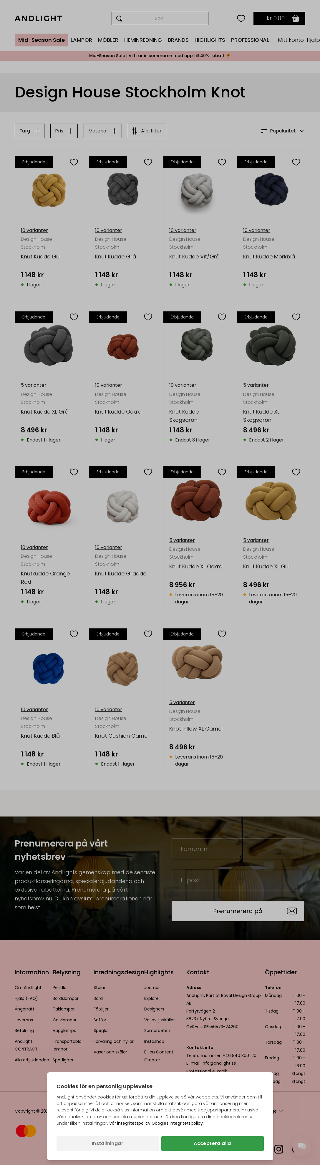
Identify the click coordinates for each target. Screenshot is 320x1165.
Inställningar (107, 1143)
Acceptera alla (212, 1143)
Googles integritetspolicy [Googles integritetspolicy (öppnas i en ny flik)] (177, 1123)
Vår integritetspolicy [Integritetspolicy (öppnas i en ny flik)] (129, 1123)
